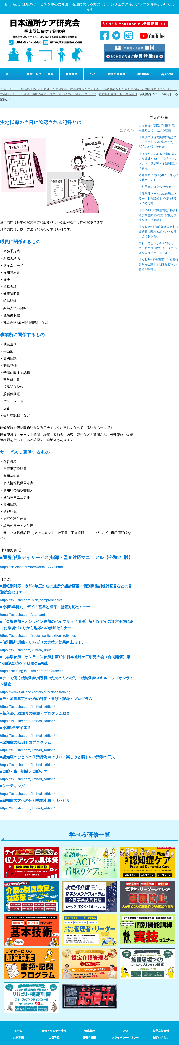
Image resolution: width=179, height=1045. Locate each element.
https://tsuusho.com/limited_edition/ (27, 707)
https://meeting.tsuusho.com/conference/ (31, 671)
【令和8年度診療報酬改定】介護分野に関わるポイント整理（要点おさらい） (158, 231)
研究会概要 (89, 1038)
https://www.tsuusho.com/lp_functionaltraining (35, 692)
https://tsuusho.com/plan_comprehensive (31, 600)
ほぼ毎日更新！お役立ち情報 (118, 94)
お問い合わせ (161, 1038)
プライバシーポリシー (125, 1038)
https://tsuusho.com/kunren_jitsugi (26, 650)
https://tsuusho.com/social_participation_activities (38, 636)
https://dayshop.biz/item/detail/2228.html (31, 567)
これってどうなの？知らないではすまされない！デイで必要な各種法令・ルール (158, 248)
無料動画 (143, 74)
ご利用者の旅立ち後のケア (156, 186)
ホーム (10, 74)
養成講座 (72, 74)
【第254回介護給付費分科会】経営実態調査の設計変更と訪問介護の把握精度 (159, 214)
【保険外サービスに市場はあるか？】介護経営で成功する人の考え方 (158, 198)
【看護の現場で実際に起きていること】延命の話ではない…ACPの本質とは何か (159, 141)
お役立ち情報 (116, 74)
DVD (92, 74)
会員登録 (167, 74)
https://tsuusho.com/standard (22, 615)
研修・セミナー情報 (40, 74)
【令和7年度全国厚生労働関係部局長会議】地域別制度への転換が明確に (158, 264)
